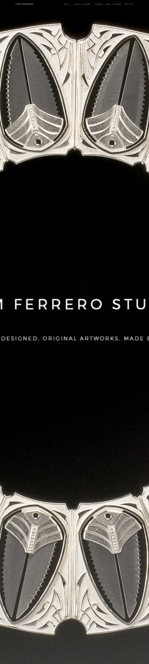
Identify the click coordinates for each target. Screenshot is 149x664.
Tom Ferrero (25, 4)
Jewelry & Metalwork (82, 4)
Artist (66, 4)
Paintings (99, 4)
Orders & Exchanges (114, 4)
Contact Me (129, 4)
